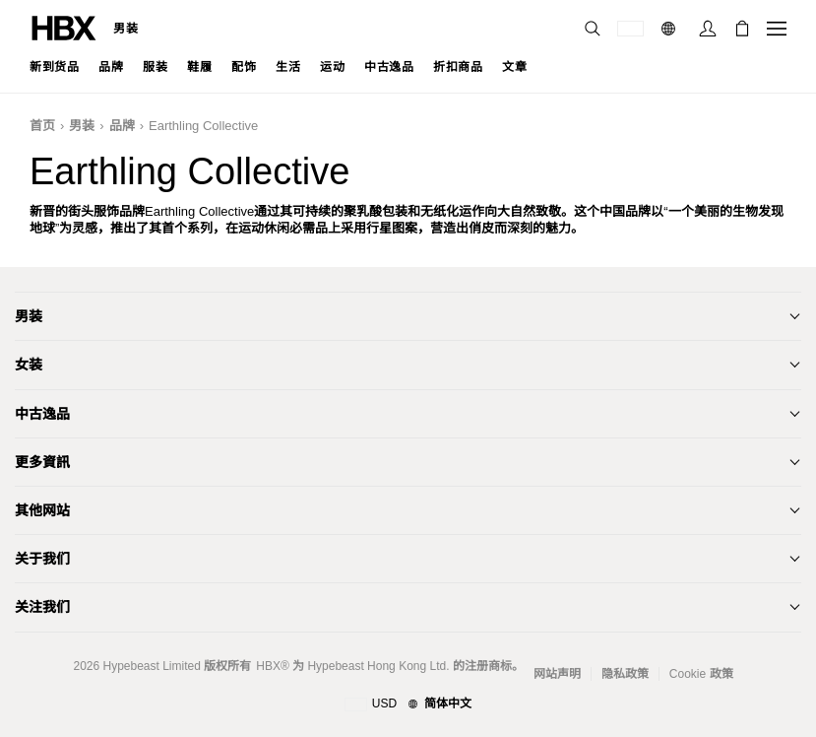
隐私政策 (625, 674)
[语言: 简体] (671, 28)
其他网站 (42, 510)
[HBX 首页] (64, 27)
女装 (28, 364)
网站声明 (557, 674)
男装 (125, 28)
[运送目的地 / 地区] (630, 28)
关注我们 (42, 607)
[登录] (708, 28)
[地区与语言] (408, 704)
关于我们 (42, 559)
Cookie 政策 (701, 674)
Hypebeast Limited (151, 666)
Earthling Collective (203, 125)
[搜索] (592, 28)
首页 (42, 125)
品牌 (122, 125)
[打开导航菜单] (776, 28)
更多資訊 (42, 462)
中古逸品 (42, 414)
